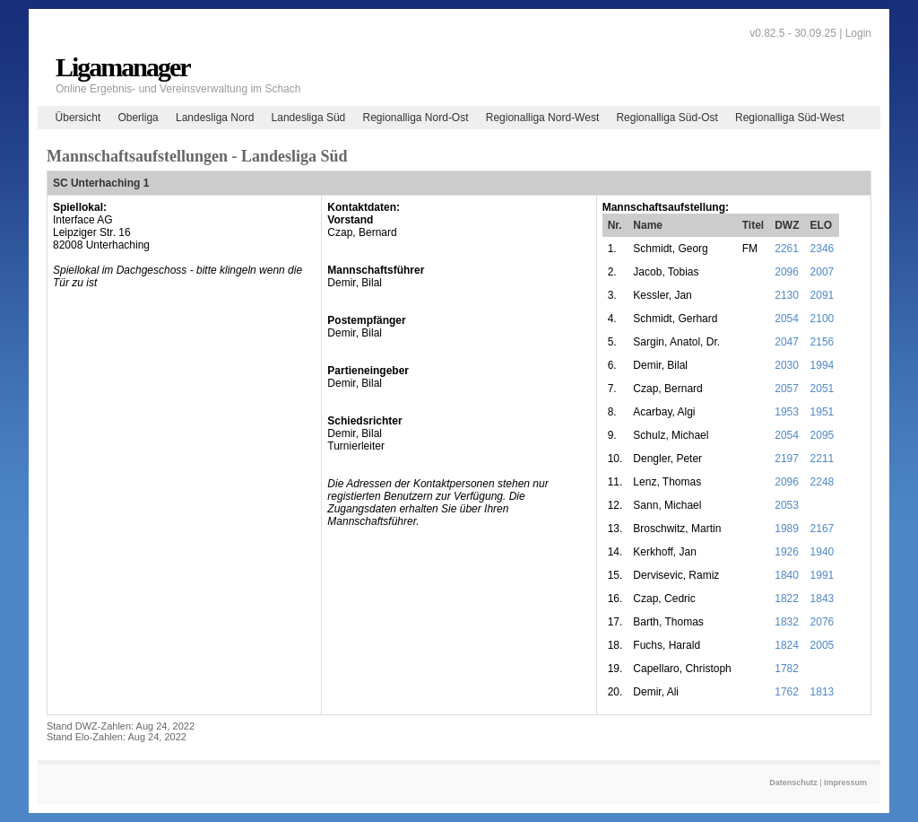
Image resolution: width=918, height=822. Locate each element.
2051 (822, 388)
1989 (787, 528)
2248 (822, 482)
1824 (787, 645)
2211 (822, 458)
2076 (822, 622)
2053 (787, 505)
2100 (822, 318)
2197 (787, 458)
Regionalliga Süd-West (789, 117)
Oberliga (137, 117)
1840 (787, 575)
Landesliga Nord (215, 117)
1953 (787, 412)
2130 (787, 295)
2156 (822, 342)
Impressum (845, 782)
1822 (787, 598)
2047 (787, 342)
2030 (787, 365)
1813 (822, 692)
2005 (822, 645)
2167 (822, 528)
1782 (787, 668)
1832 (787, 622)
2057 (787, 388)
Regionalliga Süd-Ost (666, 117)
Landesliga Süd (309, 117)
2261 (787, 248)
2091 (822, 295)
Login (858, 33)
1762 (787, 692)
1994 (822, 365)
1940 (822, 552)
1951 (822, 412)
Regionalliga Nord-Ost (415, 117)
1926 (787, 552)
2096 (787, 272)
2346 (822, 248)
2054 (787, 318)
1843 (822, 598)
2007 (822, 272)
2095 (822, 435)
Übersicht (78, 117)
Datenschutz (793, 782)
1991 (822, 575)
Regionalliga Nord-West (543, 117)
